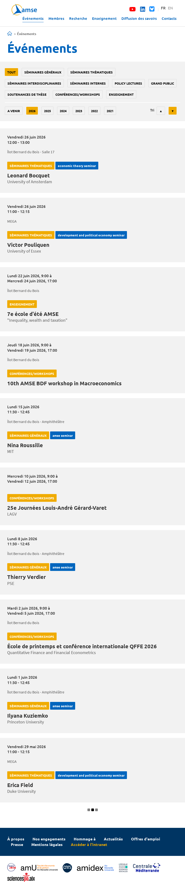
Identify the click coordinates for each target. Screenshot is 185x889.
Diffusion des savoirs (139, 18)
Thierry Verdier (26, 577)
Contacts (169, 18)
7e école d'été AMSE (33, 314)
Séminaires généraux (42, 72)
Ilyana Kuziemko (27, 715)
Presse (17, 844)
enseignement (121, 94)
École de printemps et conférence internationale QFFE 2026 (82, 646)
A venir (13, 111)
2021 (110, 111)
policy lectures (128, 83)
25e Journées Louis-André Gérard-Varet (57, 507)
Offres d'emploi (145, 838)
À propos (15, 838)
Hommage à (85, 838)
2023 (78, 111)
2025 (47, 111)
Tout (11, 72)
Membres (56, 18)
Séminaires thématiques (91, 72)
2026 (32, 111)
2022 (94, 111)
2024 (63, 111)
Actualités (113, 838)
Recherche (78, 18)
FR (163, 7)
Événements (33, 18)
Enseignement (104, 18)
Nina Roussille (25, 445)
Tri (152, 110)
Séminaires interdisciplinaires (34, 83)
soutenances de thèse (26, 94)
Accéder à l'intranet (89, 844)
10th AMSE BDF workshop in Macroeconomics (64, 383)
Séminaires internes (88, 83)
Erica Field (20, 785)
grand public (162, 83)
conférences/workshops (77, 94)
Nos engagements (49, 838)
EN (170, 7)
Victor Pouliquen (28, 244)
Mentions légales (47, 844)
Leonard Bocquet (28, 175)
